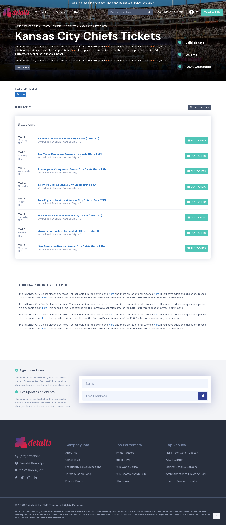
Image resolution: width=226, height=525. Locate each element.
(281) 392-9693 (171, 12)
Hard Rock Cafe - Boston (182, 453)
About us (71, 453)
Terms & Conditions (78, 474)
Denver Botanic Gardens (182, 467)
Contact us (72, 460)
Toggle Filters (199, 107)
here (108, 46)
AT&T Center (174, 460)
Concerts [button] (41, 12)
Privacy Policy (74, 481)
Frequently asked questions (83, 467)
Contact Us (212, 12)
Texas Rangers (125, 453)
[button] (193, 12)
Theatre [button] (79, 12)
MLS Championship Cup (131, 474)
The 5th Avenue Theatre (182, 481)
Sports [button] (61, 12)
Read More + (23, 67)
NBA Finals (122, 481)
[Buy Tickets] (196, 140)
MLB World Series (127, 467)
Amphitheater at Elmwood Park (186, 474)
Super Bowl (123, 460)
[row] (113, 140)
